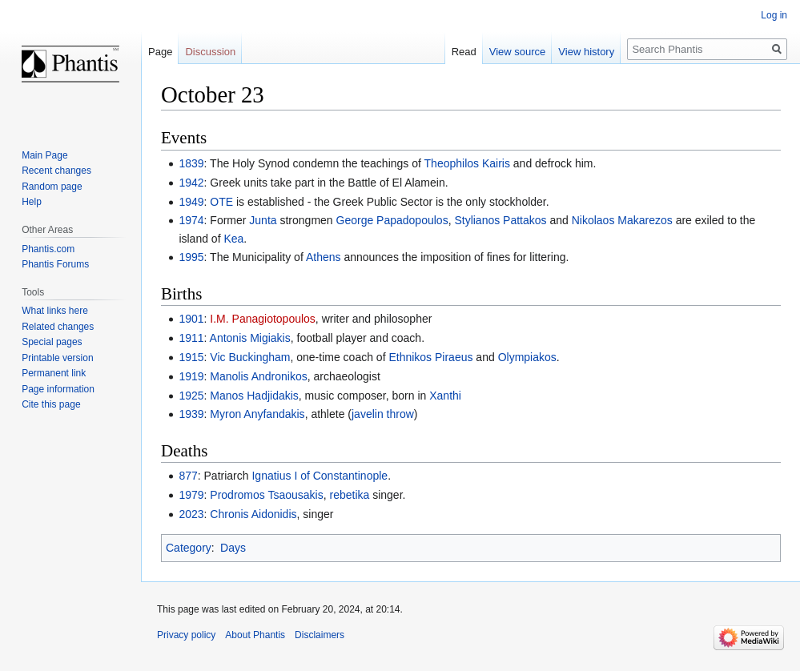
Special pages (52, 342)
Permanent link (54, 373)
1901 (191, 318)
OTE (221, 201)
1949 (191, 201)
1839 (191, 163)
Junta (262, 220)
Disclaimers (319, 635)
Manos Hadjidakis (254, 395)
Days (233, 547)
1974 (191, 220)
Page (160, 52)
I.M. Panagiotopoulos (263, 318)
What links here (55, 310)
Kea (233, 238)
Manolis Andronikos (258, 376)
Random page (52, 186)
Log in (774, 15)
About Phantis (255, 635)
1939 (191, 414)
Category (188, 547)
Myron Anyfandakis (257, 414)
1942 (191, 182)
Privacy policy (186, 635)
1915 (191, 357)
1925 (191, 395)
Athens (323, 257)
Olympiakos (527, 357)
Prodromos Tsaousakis (266, 494)
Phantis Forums (55, 264)
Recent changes (56, 170)
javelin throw (383, 414)
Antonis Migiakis (250, 337)
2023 (191, 514)
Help (32, 201)
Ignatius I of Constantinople (319, 475)
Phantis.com (48, 249)
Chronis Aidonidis (253, 514)
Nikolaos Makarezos (622, 220)
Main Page (44, 155)
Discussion (210, 52)
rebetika (349, 494)
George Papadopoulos (392, 220)
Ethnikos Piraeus (430, 357)
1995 (191, 257)
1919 (191, 376)
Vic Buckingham (250, 357)
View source (517, 52)
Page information (58, 389)
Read (464, 52)
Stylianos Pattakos (500, 220)
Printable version (57, 358)
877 (188, 475)
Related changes (58, 326)
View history (586, 52)
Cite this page (51, 404)
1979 (191, 494)
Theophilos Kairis (467, 163)
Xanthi (445, 395)
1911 (191, 337)
